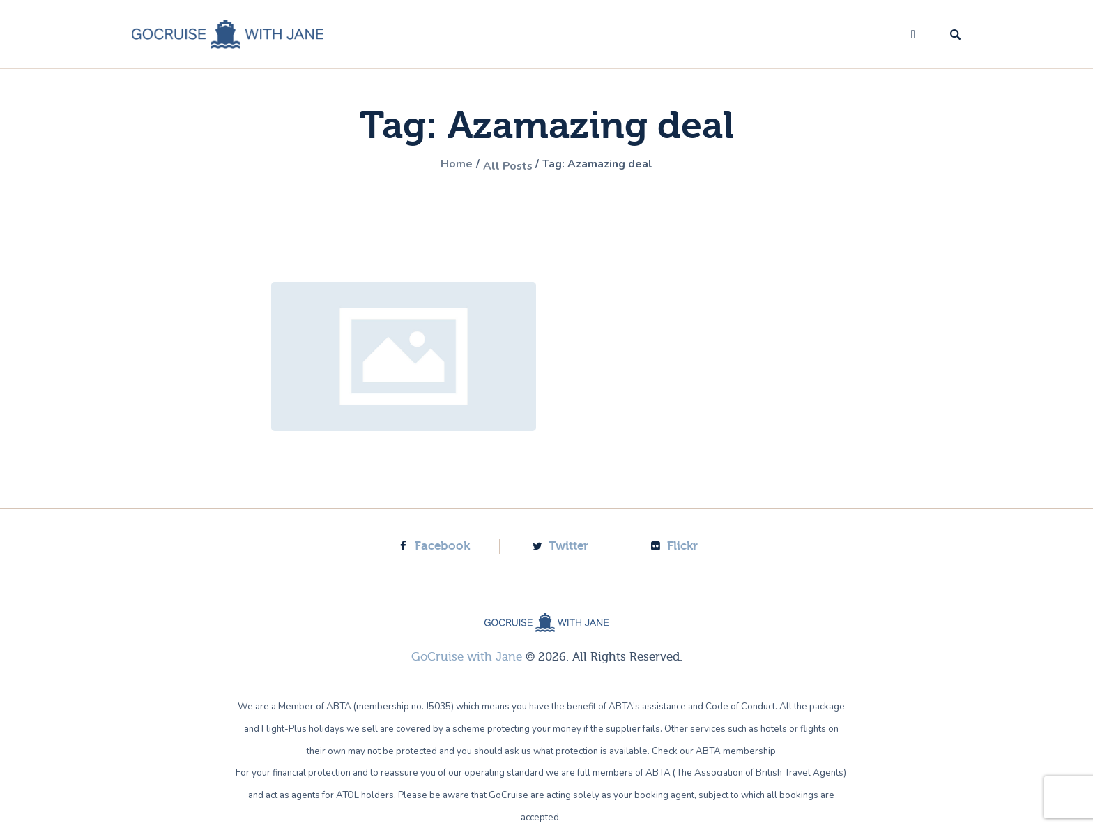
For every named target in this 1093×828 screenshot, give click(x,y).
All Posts (503, 165)
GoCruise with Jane (466, 656)
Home (446, 165)
